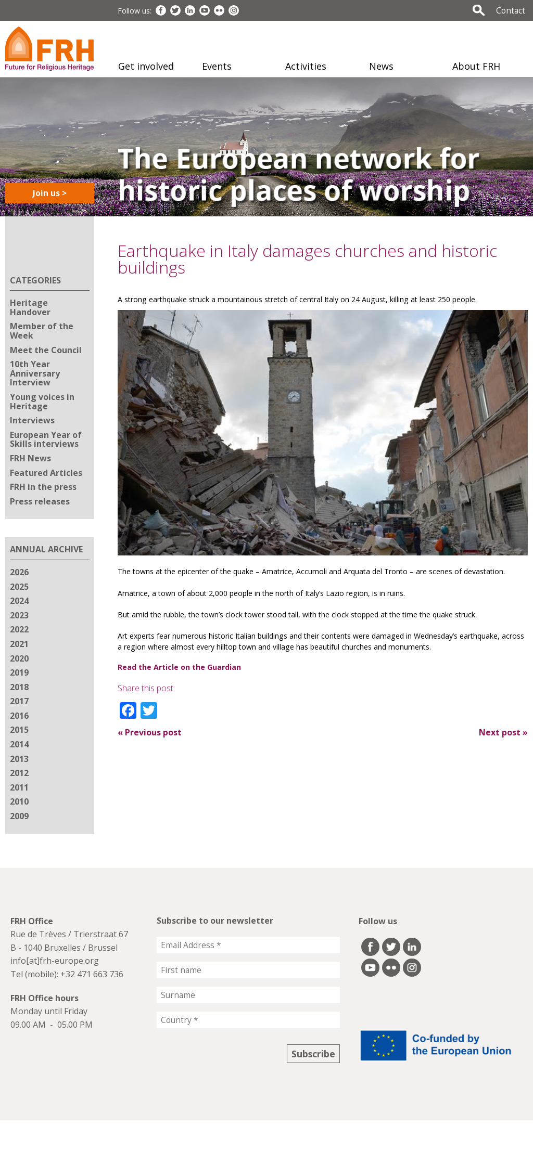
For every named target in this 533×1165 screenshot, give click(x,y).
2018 (19, 687)
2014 (19, 744)
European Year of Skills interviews (46, 439)
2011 (19, 787)
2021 (19, 644)
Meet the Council (46, 350)
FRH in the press (43, 487)
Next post (503, 732)
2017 (19, 701)
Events (217, 66)
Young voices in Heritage (42, 401)
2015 (19, 729)
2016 (19, 715)
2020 (19, 658)
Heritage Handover (30, 307)
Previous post (150, 732)
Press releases (40, 501)
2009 (19, 816)
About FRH (476, 66)
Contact (510, 10)
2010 (19, 801)
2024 (19, 600)
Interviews (32, 420)
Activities (305, 66)
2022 (19, 629)
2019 (19, 672)
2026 (19, 572)
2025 (19, 586)
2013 (19, 759)
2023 (19, 615)
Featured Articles (46, 472)
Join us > (50, 193)
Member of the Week (41, 330)
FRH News (30, 458)
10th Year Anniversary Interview (35, 373)
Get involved (146, 66)
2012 (19, 773)
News (381, 66)
